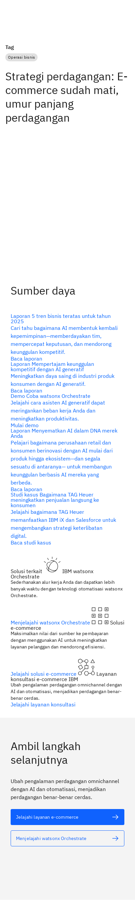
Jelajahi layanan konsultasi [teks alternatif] (43, 704)
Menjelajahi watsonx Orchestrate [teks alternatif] (51, 622)
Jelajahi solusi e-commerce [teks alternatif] (44, 673)
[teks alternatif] (65, 337)
